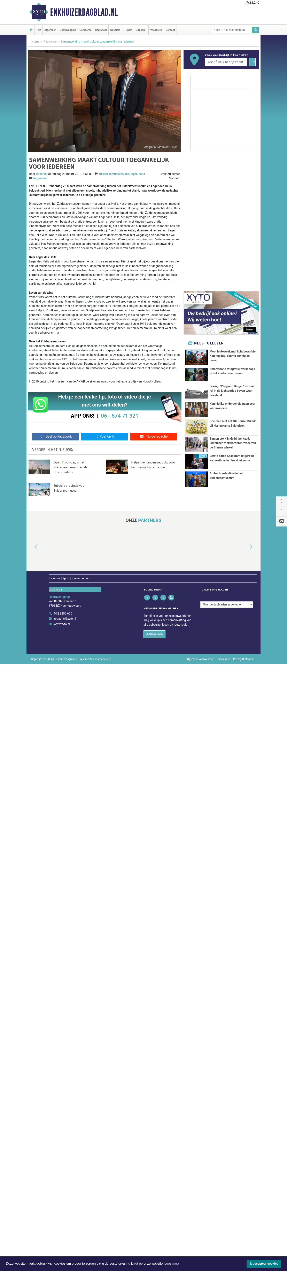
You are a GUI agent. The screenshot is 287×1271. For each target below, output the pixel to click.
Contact (170, 29)
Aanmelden (154, 1241)
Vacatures (156, 29)
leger (134, 174)
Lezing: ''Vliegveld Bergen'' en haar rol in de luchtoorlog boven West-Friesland (232, 944)
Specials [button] (115, 29)
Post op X (104, 436)
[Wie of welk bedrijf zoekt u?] (226, 62)
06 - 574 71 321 (119, 416)
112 (38, 29)
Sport (129, 29)
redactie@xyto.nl (65, 1225)
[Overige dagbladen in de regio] (226, 1211)
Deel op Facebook (55, 436)
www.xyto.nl (62, 1231)
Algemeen (50, 29)
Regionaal (101, 29)
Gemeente (85, 29)
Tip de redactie (154, 436)
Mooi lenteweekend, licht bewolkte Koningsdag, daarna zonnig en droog (233, 890)
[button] (31, 1153)
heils (142, 174)
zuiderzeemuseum (111, 174)
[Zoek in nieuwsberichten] (232, 30)
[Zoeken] (255, 30)
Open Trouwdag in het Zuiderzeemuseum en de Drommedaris (70, 467)
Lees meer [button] (172, 1263)
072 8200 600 (63, 1220)
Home (35, 41)
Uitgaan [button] (140, 29)
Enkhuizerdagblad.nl (84, 12)
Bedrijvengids (68, 29)
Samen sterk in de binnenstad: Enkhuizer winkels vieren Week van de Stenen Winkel (233, 1026)
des (126, 174)
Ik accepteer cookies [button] (263, 1263)
